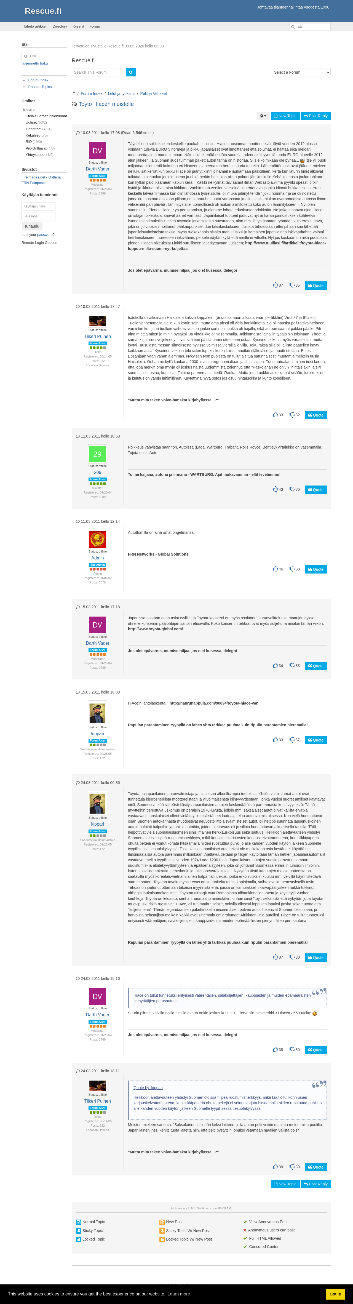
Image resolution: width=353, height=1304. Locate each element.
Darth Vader (97, 169)
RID (34, 142)
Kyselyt (78, 26)
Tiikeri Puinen (97, 336)
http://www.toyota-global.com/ (155, 629)
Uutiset (36, 122)
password (45, 235)
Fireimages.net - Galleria (41, 177)
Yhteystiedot (40, 155)
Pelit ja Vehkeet (153, 93)
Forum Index (92, 93)
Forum (95, 26)
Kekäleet (37, 135)
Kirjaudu (32, 226)
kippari (97, 733)
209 (97, 472)
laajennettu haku (35, 63)
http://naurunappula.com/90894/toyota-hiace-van (214, 703)
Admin (97, 558)
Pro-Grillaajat (40, 148)
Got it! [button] (335, 1294)
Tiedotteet (39, 129)
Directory (60, 26)
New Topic (285, 116)
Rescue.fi (43, 10)
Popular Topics (40, 87)
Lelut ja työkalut (121, 93)
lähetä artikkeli (35, 26)
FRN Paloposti (33, 183)
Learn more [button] (178, 1294)
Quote (315, 285)
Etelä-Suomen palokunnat (46, 116)
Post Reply (316, 116)
